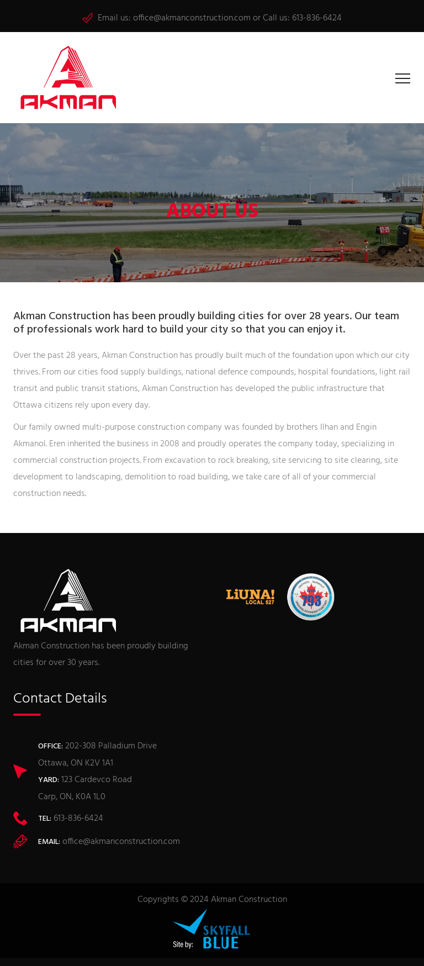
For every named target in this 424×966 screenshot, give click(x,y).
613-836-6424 (317, 18)
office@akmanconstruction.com (192, 18)
